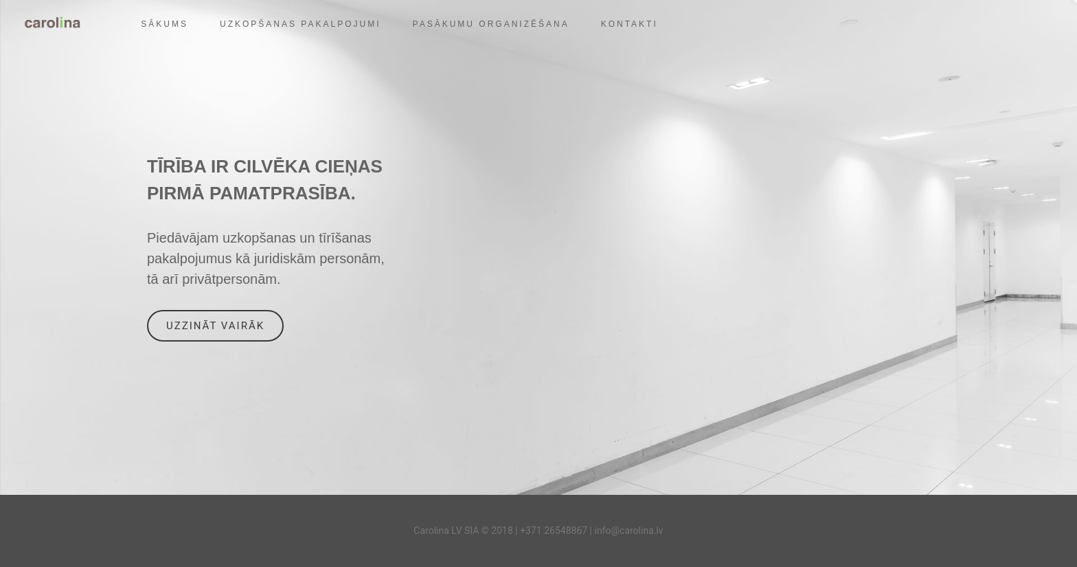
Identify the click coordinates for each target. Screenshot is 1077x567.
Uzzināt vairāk (215, 326)
